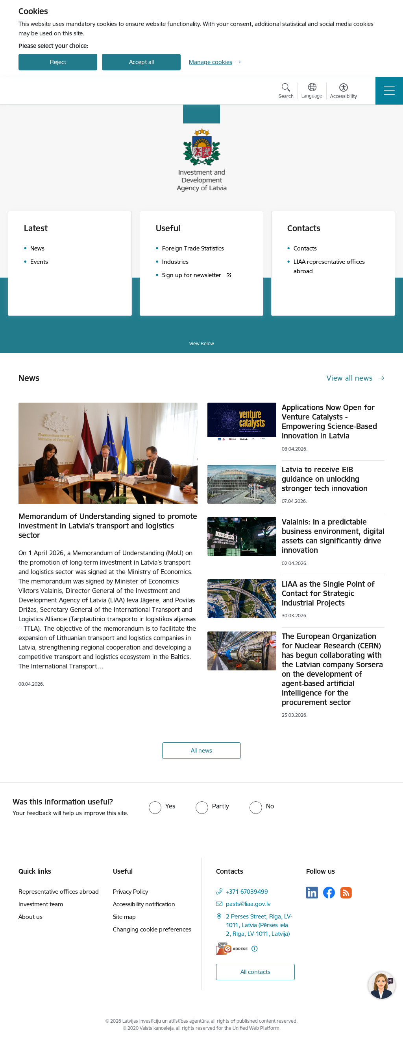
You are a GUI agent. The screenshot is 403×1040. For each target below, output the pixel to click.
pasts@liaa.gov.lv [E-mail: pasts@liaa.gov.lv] (248, 903)
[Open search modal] (286, 92)
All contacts (255, 972)
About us (30, 916)
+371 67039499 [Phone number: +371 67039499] (247, 891)
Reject (58, 62)
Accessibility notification (144, 904)
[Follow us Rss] (346, 892)
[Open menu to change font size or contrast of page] (343, 92)
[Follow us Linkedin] (312, 892)
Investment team (40, 904)
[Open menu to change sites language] (312, 92)
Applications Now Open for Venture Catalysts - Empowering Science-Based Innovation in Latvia (329, 421)
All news (201, 750)
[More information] (254, 949)
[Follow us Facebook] (329, 892)
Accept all (141, 62)
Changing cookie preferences (152, 929)
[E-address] (232, 948)
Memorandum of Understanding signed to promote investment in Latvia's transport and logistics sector (107, 526)
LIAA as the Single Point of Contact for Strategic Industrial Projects (328, 593)
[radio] (162, 806)
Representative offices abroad (58, 891)
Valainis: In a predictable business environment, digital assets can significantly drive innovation (333, 536)
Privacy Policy (130, 891)
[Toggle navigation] (389, 91)
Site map (124, 916)
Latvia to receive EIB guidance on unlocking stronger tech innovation (325, 479)
